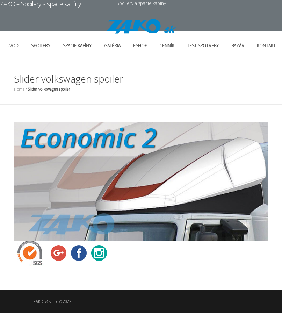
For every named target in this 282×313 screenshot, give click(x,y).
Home (19, 89)
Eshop (140, 46)
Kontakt (266, 46)
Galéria (112, 46)
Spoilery (40, 46)
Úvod (12, 46)
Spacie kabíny (77, 46)
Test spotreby (203, 46)
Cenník (166, 46)
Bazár (237, 46)
